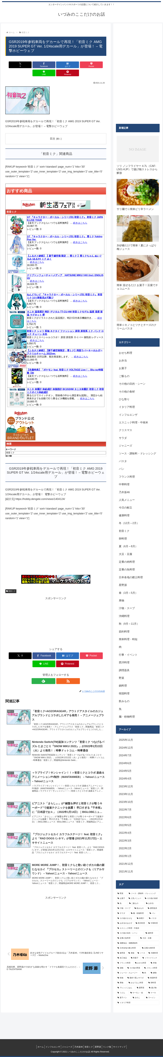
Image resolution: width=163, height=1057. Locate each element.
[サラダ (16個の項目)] (122, 913)
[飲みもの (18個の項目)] (139, 908)
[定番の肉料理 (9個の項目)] (150, 948)
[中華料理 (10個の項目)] (153, 923)
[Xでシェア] (13, 64)
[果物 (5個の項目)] (121, 983)
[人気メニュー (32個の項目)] (135, 898)
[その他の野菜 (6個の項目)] (134, 968)
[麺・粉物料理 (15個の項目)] (139, 913)
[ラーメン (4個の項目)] (152, 998)
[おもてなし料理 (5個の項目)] (137, 983)
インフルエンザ (50, 1047)
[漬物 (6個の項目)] (120, 968)
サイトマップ (123, 1047)
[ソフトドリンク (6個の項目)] (150, 958)
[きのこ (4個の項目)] (137, 998)
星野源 (100, 1047)
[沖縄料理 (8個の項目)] (153, 953)
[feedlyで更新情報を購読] (52, 665)
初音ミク (11, 583)
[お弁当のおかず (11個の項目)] (125, 923)
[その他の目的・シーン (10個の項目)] (130, 933)
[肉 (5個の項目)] (145, 973)
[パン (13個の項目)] (153, 913)
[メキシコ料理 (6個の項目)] (151, 968)
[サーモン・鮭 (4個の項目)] (138, 993)
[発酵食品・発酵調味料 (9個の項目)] (137, 943)
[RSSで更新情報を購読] (59, 665)
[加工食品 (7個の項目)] (122, 958)
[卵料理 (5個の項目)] (153, 983)
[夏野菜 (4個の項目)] (141, 988)
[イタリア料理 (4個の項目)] (137, 1003)
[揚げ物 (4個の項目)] (153, 988)
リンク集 (110, 1047)
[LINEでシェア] (81, 64)
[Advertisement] (55, 541)
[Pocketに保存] (64, 64)
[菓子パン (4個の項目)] (123, 998)
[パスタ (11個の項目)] (153, 918)
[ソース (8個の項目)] (141, 953)
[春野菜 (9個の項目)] (121, 953)
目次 (52, 130)
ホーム (36, 1047)
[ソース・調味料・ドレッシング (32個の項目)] (143, 893)
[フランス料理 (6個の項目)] (124, 963)
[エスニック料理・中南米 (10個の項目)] (137, 928)
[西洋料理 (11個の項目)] (140, 923)
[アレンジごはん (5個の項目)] (125, 988)
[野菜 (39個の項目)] (121, 893)
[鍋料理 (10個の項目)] (151, 933)
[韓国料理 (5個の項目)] (152, 978)
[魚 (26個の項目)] (121, 903)
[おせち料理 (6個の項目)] (141, 963)
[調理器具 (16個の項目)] (152, 908)
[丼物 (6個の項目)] (154, 963)
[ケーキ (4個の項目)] (153, 993)
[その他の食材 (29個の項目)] (151, 898)
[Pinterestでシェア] (98, 64)
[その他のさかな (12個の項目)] (125, 918)
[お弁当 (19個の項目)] (152, 903)
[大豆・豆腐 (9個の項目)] (149, 938)
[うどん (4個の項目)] (122, 993)
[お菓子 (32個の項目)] (121, 898)
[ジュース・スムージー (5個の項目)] (128, 973)
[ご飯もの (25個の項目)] (136, 903)
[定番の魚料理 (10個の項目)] (127, 938)
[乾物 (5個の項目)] (120, 978)
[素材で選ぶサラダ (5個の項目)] (136, 978)
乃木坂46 (78, 1047)
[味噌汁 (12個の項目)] (141, 918)
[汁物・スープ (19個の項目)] (124, 908)
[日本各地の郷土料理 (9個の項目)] (128, 948)
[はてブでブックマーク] (47, 64)
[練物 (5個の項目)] (154, 973)
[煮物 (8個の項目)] (131, 953)
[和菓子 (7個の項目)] (135, 958)
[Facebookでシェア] (30, 64)
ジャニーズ (65, 1047)
